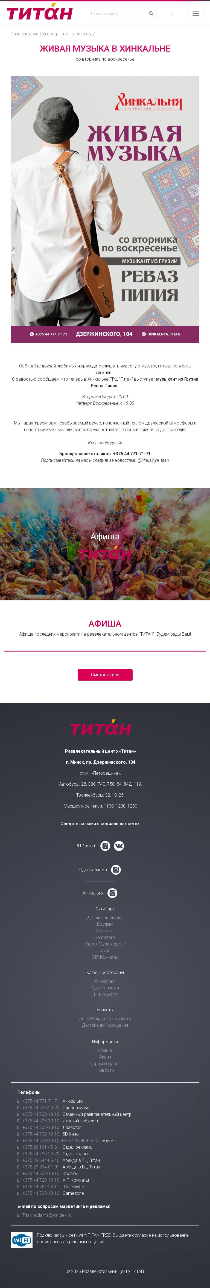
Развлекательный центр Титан (41, 33)
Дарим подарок (105, 1063)
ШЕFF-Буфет (105, 994)
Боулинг (105, 924)
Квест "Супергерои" (105, 944)
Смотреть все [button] (105, 674)
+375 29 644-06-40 (40, 1160)
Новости (105, 1070)
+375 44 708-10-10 (40, 1127)
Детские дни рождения (105, 1025)
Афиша (84, 33)
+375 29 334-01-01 (40, 1167)
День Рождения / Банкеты (105, 1018)
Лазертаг (105, 930)
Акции (105, 1057)
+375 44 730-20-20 (40, 1107)
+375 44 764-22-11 (40, 1186)
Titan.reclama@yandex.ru (46, 1215)
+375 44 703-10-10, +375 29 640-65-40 (60, 1140)
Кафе (105, 950)
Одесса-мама (105, 987)
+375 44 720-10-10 (40, 1114)
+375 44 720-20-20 (40, 1153)
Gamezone (105, 937)
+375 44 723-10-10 (40, 1120)
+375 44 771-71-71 (40, 1101)
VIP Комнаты (105, 957)
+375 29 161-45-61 (40, 1147)
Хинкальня (105, 981)
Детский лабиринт (105, 917)
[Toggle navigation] (195, 13)
